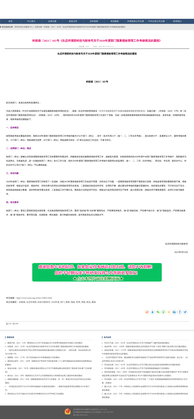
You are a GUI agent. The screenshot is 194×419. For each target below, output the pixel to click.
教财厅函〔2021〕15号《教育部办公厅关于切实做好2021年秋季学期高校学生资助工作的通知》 (46, 343)
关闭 (15, 324)
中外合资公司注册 (156, 21)
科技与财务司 (44, 302)
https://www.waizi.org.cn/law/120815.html (34, 298)
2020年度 (55, 302)
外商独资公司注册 (135, 21)
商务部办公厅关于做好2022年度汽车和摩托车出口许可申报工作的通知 (36, 394)
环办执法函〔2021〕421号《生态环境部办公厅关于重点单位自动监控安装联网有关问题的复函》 (142, 365)
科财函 (22, 302)
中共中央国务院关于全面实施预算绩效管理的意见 (122, 111)
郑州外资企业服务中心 (24, 27)
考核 (83, 302)
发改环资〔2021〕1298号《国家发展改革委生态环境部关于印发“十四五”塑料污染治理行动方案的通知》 (146, 347)
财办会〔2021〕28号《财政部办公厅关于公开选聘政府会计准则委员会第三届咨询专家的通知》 (46, 376)
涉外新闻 (94, 21)
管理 (78, 302)
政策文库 (73, 21)
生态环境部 (31, 302)
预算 (68, 302)
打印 (9, 324)
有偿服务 (115, 21)
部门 (62, 302)
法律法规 (52, 21)
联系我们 (177, 21)
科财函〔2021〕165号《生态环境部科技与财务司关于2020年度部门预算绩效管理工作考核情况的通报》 (85, 27)
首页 (10, 21)
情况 (88, 302)
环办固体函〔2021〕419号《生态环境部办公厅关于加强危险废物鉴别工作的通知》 (137, 368)
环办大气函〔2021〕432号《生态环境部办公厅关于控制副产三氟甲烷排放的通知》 (137, 343)
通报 (94, 302)
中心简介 (31, 21)
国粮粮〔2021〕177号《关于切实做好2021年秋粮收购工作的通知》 (34, 357)
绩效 (73, 302)
